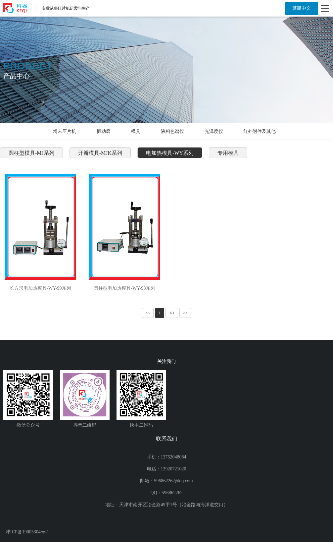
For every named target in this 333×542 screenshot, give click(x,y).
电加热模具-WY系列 (170, 153)
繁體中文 (301, 8)
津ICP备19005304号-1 (27, 531)
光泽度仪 (214, 131)
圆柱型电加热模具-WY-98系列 (124, 288)
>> (185, 313)
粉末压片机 (64, 131)
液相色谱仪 (172, 131)
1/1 (171, 313)
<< (148, 313)
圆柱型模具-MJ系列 (31, 153)
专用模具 (228, 153)
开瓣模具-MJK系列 (100, 153)
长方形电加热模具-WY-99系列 (40, 288)
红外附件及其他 (259, 131)
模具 (135, 131)
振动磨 (104, 131)
